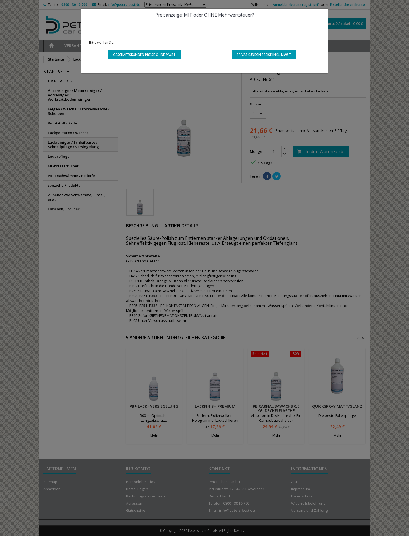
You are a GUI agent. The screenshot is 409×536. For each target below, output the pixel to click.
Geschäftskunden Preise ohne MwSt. (144, 54)
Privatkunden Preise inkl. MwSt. (264, 54)
